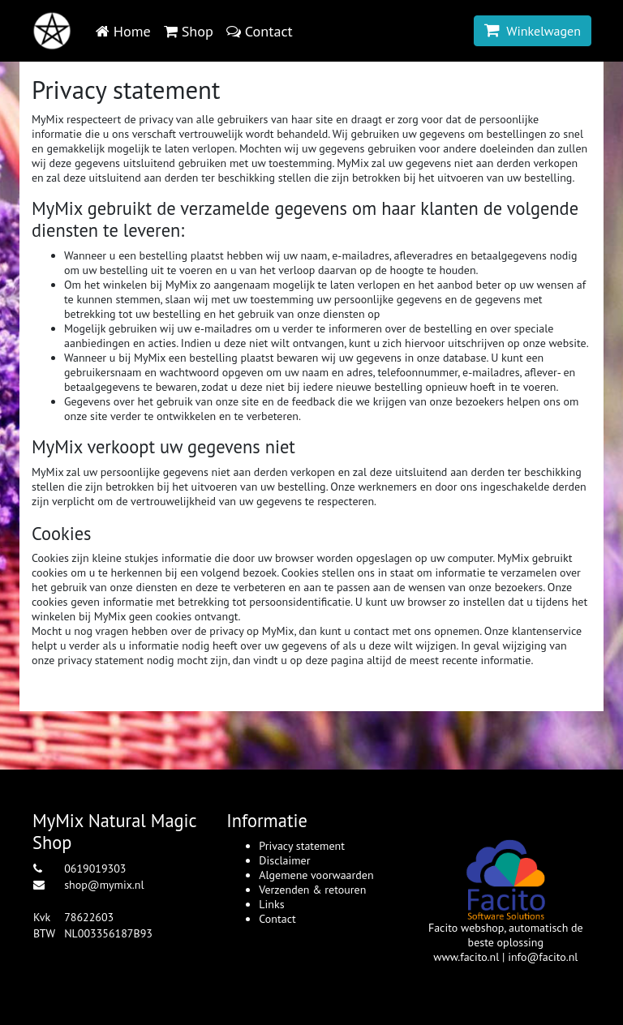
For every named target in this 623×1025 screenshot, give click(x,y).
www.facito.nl (466, 957)
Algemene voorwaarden (316, 875)
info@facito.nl (543, 957)
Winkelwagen (532, 30)
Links (271, 904)
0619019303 (95, 868)
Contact (277, 918)
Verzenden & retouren (312, 889)
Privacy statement (302, 845)
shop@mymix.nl (104, 884)
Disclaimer (284, 860)
